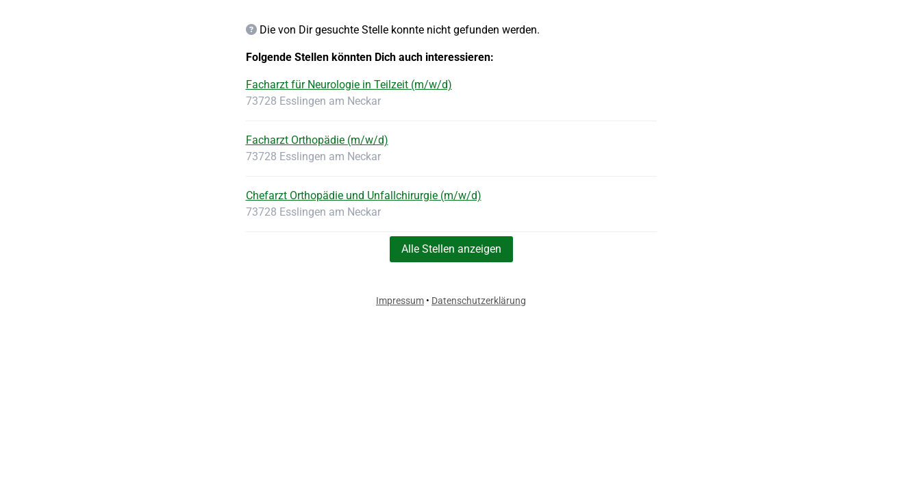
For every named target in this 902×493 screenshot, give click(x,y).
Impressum (400, 300)
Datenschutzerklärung (478, 300)
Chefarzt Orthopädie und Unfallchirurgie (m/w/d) (363, 195)
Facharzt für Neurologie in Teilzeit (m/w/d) (349, 84)
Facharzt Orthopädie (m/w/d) (317, 140)
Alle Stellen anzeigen (451, 248)
